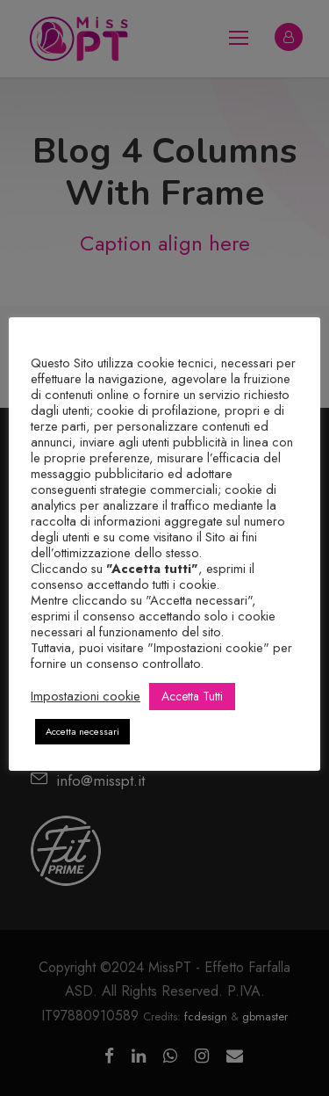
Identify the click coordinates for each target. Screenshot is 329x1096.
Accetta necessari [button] (82, 731)
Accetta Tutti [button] (192, 696)
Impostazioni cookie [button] (85, 696)
